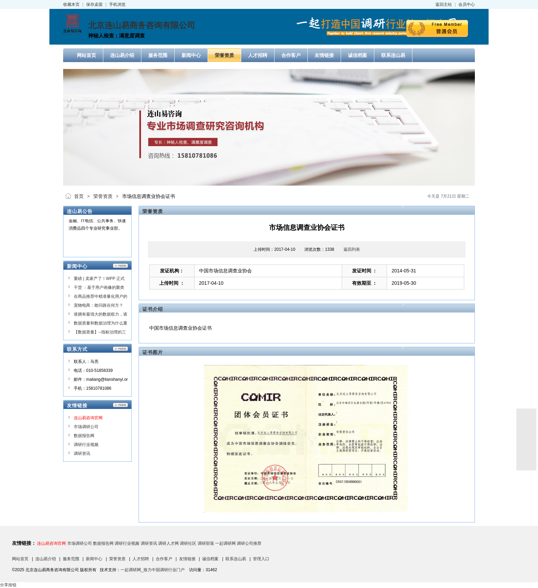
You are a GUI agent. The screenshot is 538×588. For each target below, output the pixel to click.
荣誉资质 (103, 196)
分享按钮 (8, 585)
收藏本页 (71, 4)
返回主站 (443, 4)
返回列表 (351, 249)
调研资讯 (82, 453)
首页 (79, 196)
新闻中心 (94, 558)
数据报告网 (84, 435)
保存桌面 (94, 4)
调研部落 (206, 543)
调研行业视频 (86, 444)
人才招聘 (140, 558)
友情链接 (187, 558)
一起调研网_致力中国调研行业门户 (152, 569)
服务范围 (71, 558)
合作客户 (164, 558)
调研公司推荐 (249, 543)
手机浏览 (117, 4)
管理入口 (261, 558)
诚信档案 (210, 558)
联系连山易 (235, 558)
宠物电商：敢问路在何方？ (98, 305)
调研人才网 (168, 543)
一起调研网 (225, 543)
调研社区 (188, 543)
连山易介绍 (45, 558)
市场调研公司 (86, 426)
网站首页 (20, 558)
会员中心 (466, 4)
